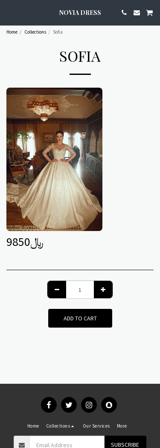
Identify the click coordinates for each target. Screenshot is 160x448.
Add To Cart (80, 318)
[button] (9, 12)
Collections (35, 32)
